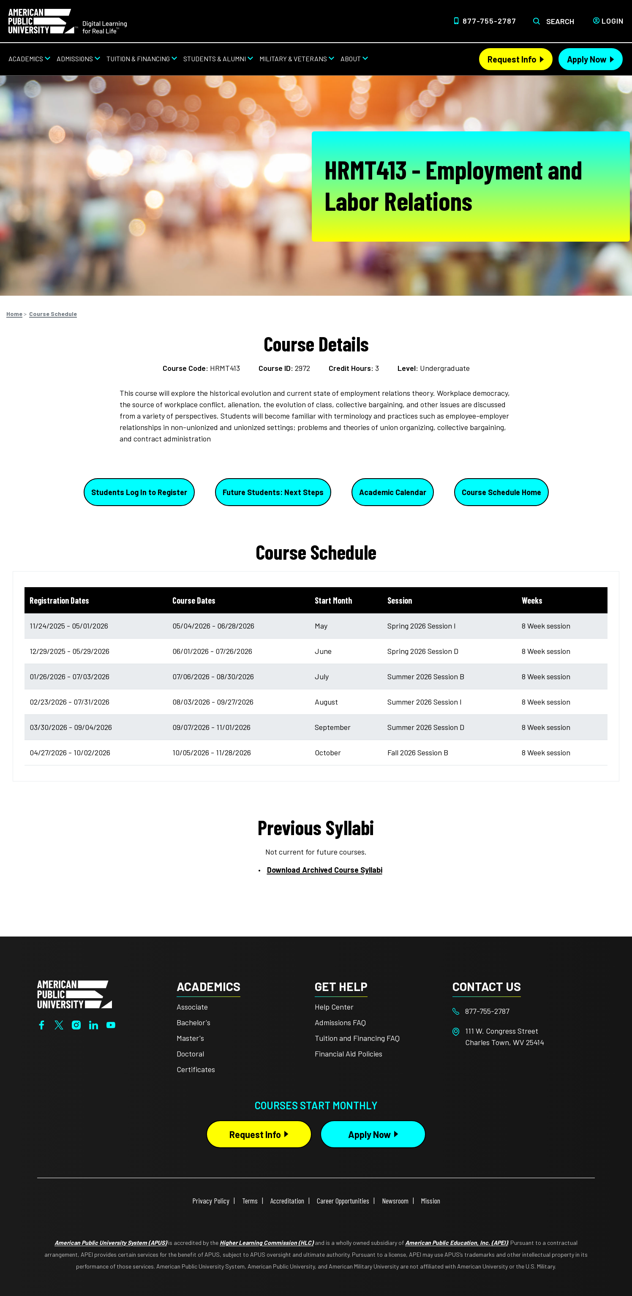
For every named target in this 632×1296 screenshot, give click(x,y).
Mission (430, 1200)
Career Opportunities (343, 1200)
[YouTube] (110, 1024)
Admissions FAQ (340, 1022)
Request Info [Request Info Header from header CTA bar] (512, 59)
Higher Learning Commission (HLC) (266, 1242)
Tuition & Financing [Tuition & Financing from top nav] (138, 58)
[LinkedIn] (93, 1024)
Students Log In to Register (139, 492)
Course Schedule (53, 313)
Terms (250, 1200)
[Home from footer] (74, 993)
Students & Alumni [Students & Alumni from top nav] (214, 58)
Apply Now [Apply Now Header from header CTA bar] (587, 59)
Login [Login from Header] (613, 20)
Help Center (334, 1006)
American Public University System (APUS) (110, 1242)
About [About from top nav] (351, 58)
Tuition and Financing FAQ (357, 1038)
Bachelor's (193, 1022)
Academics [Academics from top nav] (25, 58)
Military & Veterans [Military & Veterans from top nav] (293, 58)
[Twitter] (58, 1024)
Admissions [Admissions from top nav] (75, 58)
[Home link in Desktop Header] (67, 20)
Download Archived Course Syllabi (324, 869)
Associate (192, 1006)
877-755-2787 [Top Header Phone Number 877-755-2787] (489, 20)
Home (14, 313)
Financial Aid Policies (348, 1053)
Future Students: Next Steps (273, 492)
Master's (190, 1038)
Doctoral (190, 1053)
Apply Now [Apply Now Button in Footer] (369, 1134)
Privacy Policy (210, 1200)
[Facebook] (41, 1024)
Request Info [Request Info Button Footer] (255, 1134)
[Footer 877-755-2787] (521, 1011)
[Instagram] (76, 1024)
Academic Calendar (392, 492)
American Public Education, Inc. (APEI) (456, 1242)
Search (560, 21)
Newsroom (395, 1200)
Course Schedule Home (501, 492)
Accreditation (287, 1200)
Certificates (196, 1069)
